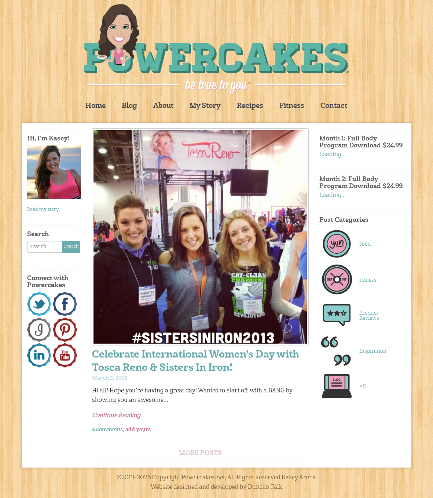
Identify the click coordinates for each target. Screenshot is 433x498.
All (362, 386)
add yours (138, 429)
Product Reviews (369, 316)
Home (95, 106)
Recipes (250, 106)
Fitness (291, 106)
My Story (205, 106)
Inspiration (372, 351)
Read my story (43, 209)
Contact (333, 106)
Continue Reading (116, 416)
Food (365, 244)
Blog (129, 106)
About (163, 106)
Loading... (332, 155)
